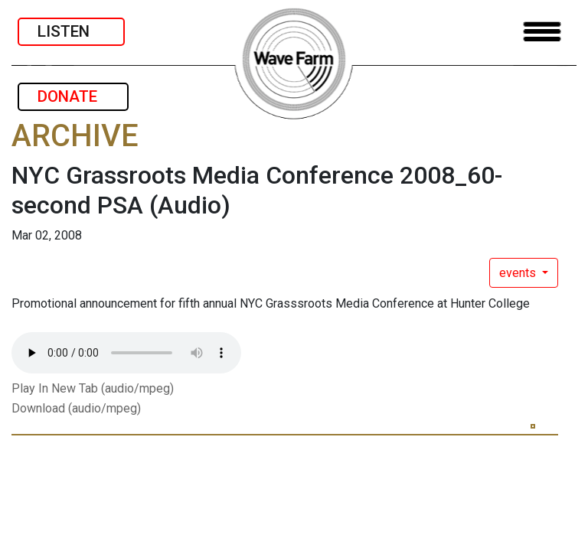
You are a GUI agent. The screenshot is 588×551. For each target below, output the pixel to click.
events (519, 273)
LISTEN (71, 31)
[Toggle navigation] (542, 31)
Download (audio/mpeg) (76, 408)
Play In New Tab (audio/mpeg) (92, 388)
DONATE (73, 96)
